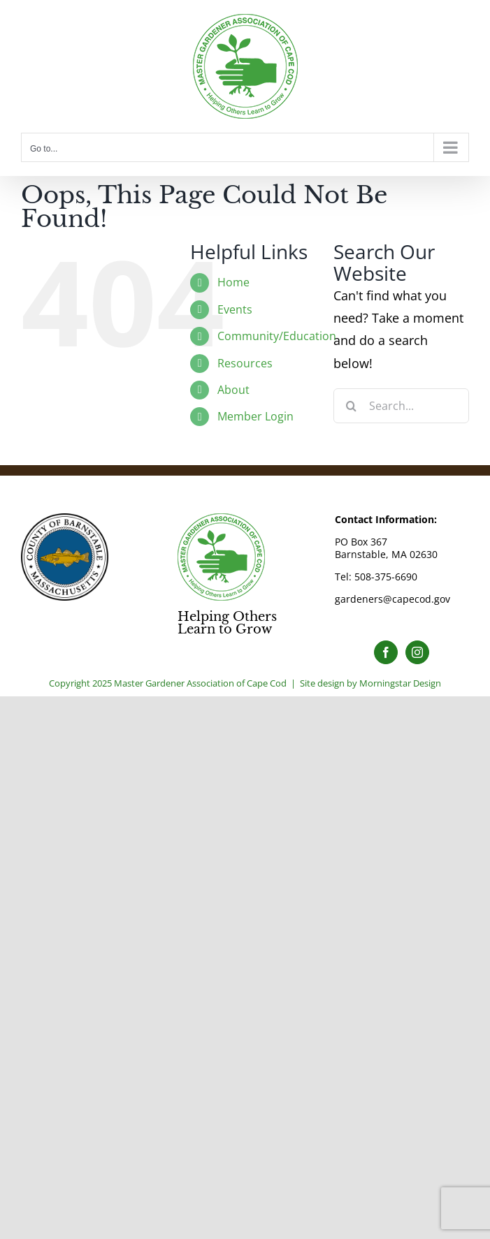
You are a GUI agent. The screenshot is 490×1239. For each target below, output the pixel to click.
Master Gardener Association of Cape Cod (200, 683)
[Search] (350, 405)
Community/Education (276, 336)
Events (234, 309)
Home (233, 282)
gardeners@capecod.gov (392, 599)
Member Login (255, 416)
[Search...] (401, 405)
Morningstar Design (400, 683)
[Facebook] (386, 652)
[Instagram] (417, 652)
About (233, 389)
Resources (245, 363)
